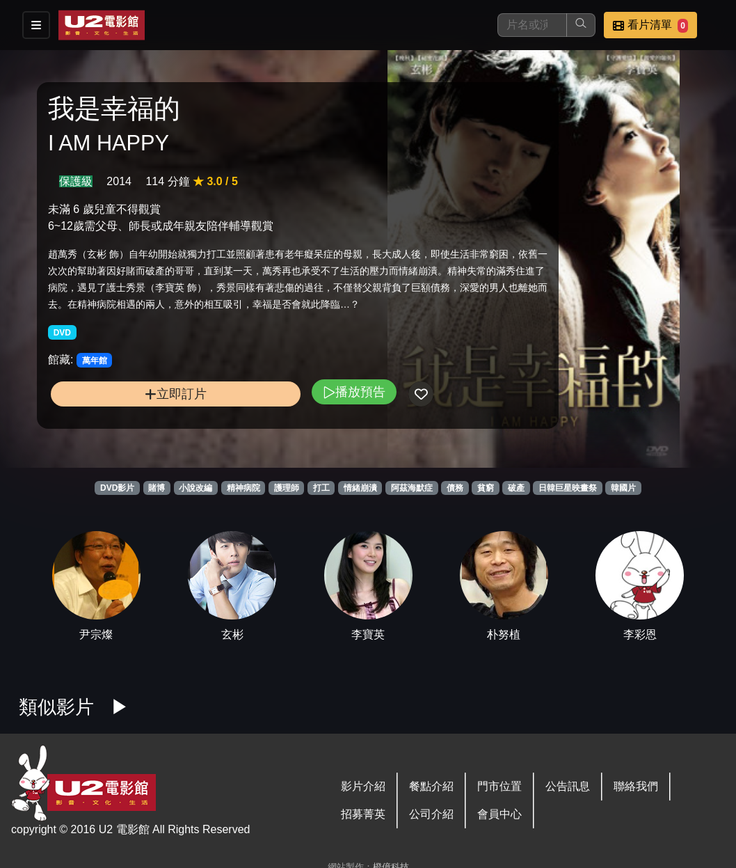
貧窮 (485, 488)
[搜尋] (532, 25)
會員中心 (499, 814)
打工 (321, 488)
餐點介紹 (431, 786)
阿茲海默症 (412, 488)
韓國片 (623, 488)
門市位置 (499, 786)
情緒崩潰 (360, 488)
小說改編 (195, 488)
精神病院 (243, 488)
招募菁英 (363, 814)
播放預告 (258, 421)
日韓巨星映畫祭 (567, 488)
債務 (455, 488)
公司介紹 (431, 814)
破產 (516, 488)
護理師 (286, 488)
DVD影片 (117, 488)
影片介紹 (363, 786)
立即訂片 (128, 423)
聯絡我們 (636, 786)
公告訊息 (567, 786)
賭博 (156, 488)
